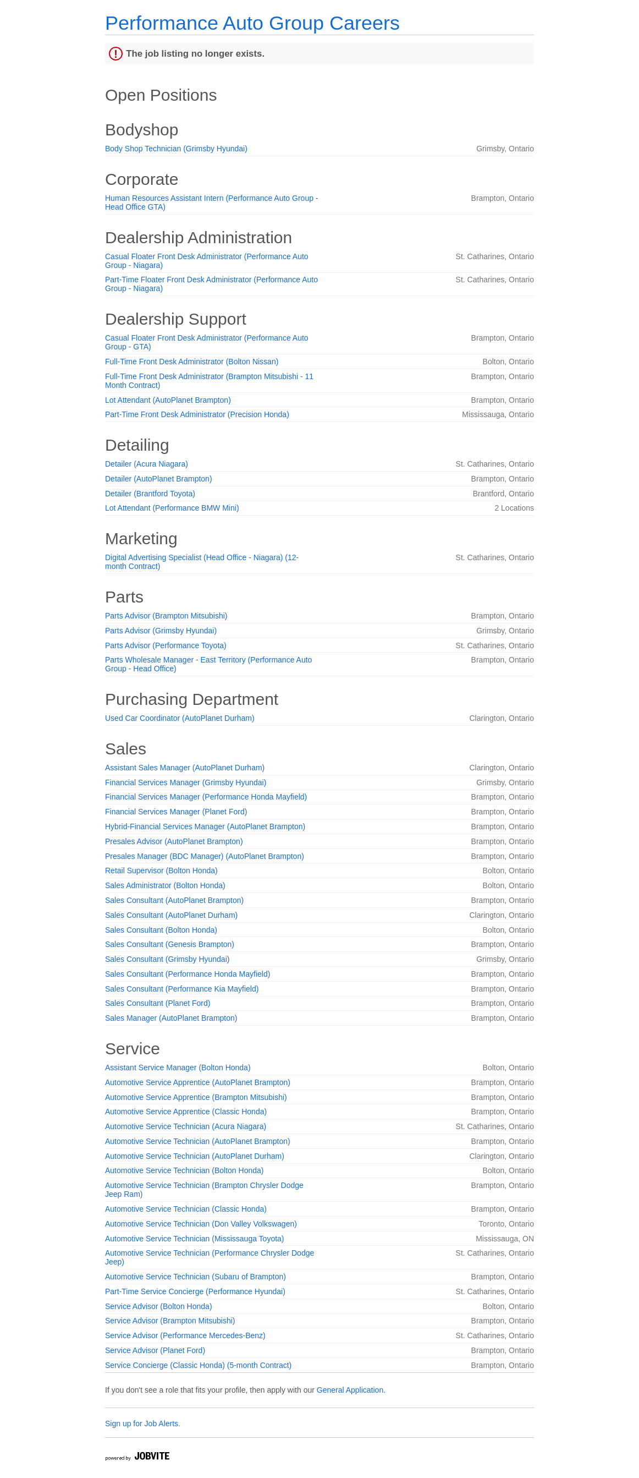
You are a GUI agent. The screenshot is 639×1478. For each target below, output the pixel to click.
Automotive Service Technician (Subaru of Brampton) (195, 1276)
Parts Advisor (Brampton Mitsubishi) (166, 615)
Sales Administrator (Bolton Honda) (165, 885)
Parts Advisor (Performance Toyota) (166, 645)
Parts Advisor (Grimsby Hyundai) (161, 630)
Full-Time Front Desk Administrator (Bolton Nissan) (191, 361)
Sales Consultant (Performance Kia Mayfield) (181, 988)
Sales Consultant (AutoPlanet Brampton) (174, 900)
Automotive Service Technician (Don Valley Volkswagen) (201, 1223)
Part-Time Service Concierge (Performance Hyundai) (195, 1291)
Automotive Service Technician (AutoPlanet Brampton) (197, 1141)
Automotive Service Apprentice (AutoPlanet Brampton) (197, 1082)
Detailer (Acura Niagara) (146, 463)
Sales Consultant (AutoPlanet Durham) (171, 915)
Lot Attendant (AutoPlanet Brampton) (168, 400)
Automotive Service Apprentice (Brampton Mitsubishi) (196, 1097)
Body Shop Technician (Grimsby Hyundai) (176, 148)
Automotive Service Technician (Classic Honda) (186, 1209)
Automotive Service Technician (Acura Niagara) (185, 1126)
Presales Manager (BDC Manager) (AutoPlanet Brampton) (204, 856)
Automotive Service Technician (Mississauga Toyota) (194, 1238)
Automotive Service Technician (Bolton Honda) (184, 1170)
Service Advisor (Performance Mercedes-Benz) (185, 1335)
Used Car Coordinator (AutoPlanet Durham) (180, 718)
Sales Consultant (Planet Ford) (157, 1003)
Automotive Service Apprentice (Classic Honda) (186, 1111)
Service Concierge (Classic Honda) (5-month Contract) (198, 1365)
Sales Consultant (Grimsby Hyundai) (167, 959)
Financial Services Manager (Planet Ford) (176, 811)
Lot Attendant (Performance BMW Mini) (172, 507)
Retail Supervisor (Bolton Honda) (161, 870)
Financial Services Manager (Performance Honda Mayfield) (206, 796)
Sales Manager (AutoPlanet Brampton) (171, 1018)
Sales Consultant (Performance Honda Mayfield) (187, 974)
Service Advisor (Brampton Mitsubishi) (170, 1320)
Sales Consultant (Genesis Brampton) (169, 944)
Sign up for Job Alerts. (142, 1423)
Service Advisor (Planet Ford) (155, 1350)
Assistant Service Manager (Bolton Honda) (178, 1067)
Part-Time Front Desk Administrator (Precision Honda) (197, 414)
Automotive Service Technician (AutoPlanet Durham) (194, 1156)
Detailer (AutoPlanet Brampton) (158, 478)
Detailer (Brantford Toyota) (150, 493)
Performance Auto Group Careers (252, 23)
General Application (350, 1390)
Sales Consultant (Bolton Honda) (161, 930)
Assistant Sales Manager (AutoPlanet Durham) (185, 767)
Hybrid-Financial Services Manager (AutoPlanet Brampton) (205, 826)
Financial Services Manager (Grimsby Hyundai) (185, 782)
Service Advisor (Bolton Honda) (158, 1306)
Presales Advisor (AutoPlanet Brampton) (174, 841)
